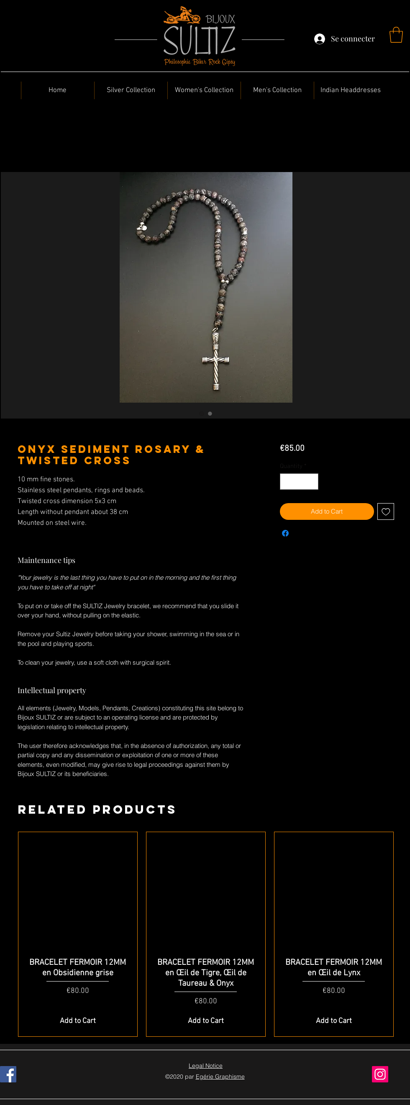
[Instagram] (380, 1074)
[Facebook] (8, 1074)
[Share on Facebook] (285, 533)
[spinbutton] (299, 481)
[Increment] (311, 481)
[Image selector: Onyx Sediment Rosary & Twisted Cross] (201, 413)
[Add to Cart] (78, 1021)
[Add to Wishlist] (386, 511)
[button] (396, 35)
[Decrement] (286, 481)
